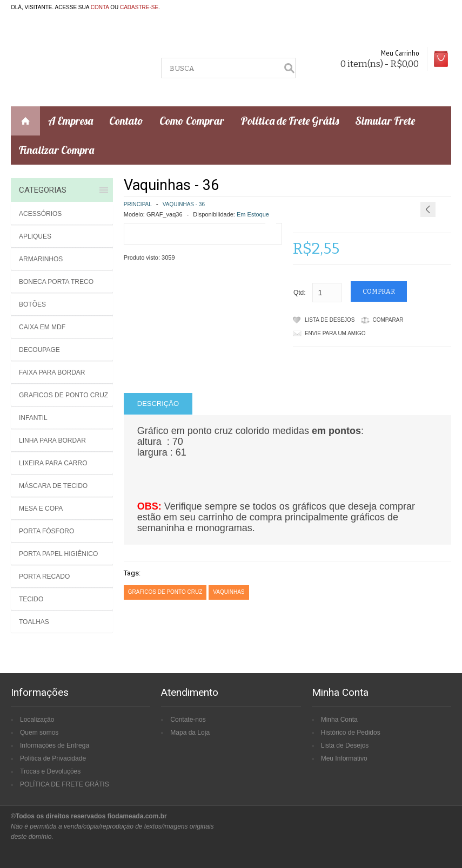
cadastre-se (139, 7)
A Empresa (70, 120)
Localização (37, 719)
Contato (126, 120)
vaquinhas (228, 592)
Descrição (158, 403)
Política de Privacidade (53, 758)
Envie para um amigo (335, 333)
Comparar (388, 320)
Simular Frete (385, 120)
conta (100, 7)
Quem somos (39, 732)
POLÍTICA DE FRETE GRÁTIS (64, 784)
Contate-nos (187, 719)
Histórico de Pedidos (350, 732)
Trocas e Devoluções (50, 771)
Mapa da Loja (190, 732)
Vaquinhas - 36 (184, 204)
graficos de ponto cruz (165, 592)
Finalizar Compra (56, 150)
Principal (138, 204)
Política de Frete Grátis (289, 120)
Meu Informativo (344, 758)
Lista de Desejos (330, 320)
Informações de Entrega (54, 745)
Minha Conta (339, 719)
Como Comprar (191, 120)
